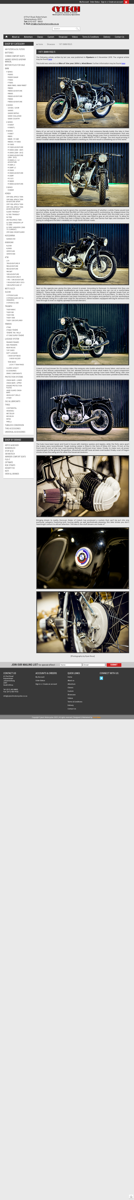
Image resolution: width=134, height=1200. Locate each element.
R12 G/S (10, 178)
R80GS (10, 136)
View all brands (12, 474)
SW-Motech (10, 454)
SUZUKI (8, 292)
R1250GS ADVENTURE (15, 173)
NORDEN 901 (11, 239)
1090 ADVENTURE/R (13, 277)
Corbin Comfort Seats (15, 56)
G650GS (10, 111)
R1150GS (11, 144)
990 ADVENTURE (12, 266)
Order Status (95, 2)
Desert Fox (10, 468)
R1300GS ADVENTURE (15, 184)
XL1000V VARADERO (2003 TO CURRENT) (15, 228)
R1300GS (11, 181)
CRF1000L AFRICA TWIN (14, 197)
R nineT (11, 134)
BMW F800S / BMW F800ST (17, 85)
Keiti (7, 471)
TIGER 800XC (11, 310)
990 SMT (9, 272)
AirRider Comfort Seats (15, 457)
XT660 (8, 327)
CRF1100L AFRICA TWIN (14, 204)
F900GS (10, 99)
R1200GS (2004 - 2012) (15, 153)
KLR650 (9, 248)
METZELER (10, 413)
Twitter (102, 678)
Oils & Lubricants (12, 401)
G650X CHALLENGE (14, 116)
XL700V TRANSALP (12, 214)
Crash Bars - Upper (13, 383)
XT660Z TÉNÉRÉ (12, 330)
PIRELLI (9, 422)
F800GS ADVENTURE (15, 91)
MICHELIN (10, 416)
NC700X (9, 217)
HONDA (8, 193)
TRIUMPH (8, 306)
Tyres (7, 405)
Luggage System (12, 339)
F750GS (10, 83)
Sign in (103, 2)
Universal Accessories (15, 432)
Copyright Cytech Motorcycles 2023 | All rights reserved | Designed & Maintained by (66, 717)
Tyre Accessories (13, 428)
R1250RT (11, 176)
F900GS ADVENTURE (15, 102)
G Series (9, 105)
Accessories (11, 371)
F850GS (10, 94)
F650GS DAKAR (13, 77)
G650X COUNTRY (14, 119)
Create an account (116, 2)
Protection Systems (14, 377)
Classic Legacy (12, 368)
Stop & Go (9, 451)
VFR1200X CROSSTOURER (15, 232)
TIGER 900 (10, 312)
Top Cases (10, 350)
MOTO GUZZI (10, 289)
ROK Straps (10, 465)
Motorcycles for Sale (15, 65)
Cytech (63, 133)
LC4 (7, 261)
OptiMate (9, 462)
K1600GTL (11, 127)
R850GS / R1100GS (14, 142)
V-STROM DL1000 (12, 303)
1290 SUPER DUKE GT (14, 285)
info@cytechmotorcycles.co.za (45, 24)
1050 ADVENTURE (12, 274)
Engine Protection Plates (14, 387)
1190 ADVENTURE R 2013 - (15, 282)
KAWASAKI (9, 242)
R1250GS (11, 170)
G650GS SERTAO (13, 113)
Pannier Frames (12, 342)
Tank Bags (12, 362)
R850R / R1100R (13, 139)
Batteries (9, 53)
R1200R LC (11, 165)
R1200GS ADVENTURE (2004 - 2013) (15, 156)
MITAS (8, 419)
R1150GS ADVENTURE (15, 147)
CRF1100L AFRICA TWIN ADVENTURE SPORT (14, 208)
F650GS (10, 75)
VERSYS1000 (10, 254)
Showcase (51, 44)
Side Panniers (11, 345)
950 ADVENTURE (12, 269)
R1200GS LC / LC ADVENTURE (14, 161)
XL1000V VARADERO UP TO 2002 (14, 224)
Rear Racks (10, 348)
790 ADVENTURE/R (13, 263)
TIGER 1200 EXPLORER (14, 320)
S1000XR (11, 190)
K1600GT (11, 125)
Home (6, 36)
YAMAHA (8, 324)
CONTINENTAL (11, 408)
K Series (9, 122)
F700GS (10, 80)
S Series (9, 187)
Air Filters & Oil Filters (15, 49)
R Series (9, 131)
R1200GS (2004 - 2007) (15, 150)
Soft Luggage (12, 353)
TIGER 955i (10, 315)
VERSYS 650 (10, 251)
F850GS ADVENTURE (15, 96)
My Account (84, 2)
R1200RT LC (12, 168)
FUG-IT (7, 459)
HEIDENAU (10, 411)
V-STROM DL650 (12, 295)
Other (8, 398)
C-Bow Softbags (14, 356)
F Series (9, 72)
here (50, 59)
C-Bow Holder (14, 358)
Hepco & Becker (12, 445)
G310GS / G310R (13, 108)
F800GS (10, 88)
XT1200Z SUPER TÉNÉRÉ (15, 335)
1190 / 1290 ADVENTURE (15, 280)
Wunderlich (10, 448)
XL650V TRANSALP (12, 212)
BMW (7, 68)
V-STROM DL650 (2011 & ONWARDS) (14, 299)
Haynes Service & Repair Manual (15, 60)
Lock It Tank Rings (16, 365)
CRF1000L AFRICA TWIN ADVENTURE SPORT (14, 201)
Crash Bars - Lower (14, 380)
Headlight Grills (13, 395)
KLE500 (9, 246)
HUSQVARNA (10, 236)
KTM (6, 257)
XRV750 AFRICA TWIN (13, 220)
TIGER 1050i (10, 318)
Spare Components (14, 373)
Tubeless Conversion (14, 425)
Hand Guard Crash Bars (13, 391)
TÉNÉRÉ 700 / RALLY (13, 333)
